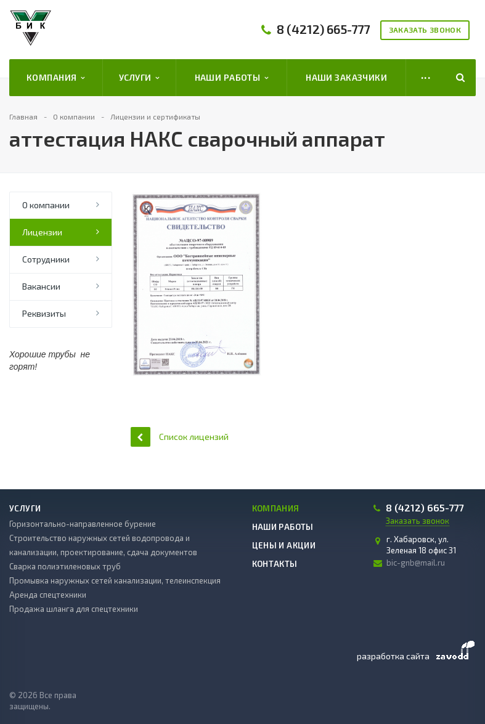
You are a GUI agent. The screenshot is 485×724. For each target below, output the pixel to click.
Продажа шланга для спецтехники (73, 609)
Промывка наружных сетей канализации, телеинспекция (115, 580)
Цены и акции (284, 545)
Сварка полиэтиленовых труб (65, 566)
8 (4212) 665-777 (323, 29)
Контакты (275, 564)
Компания (55, 77)
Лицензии (42, 232)
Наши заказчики (346, 77)
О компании (46, 205)
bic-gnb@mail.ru (415, 562)
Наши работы (232, 77)
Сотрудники (46, 259)
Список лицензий (180, 436)
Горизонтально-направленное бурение (82, 524)
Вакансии (41, 286)
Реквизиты (44, 313)
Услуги (139, 77)
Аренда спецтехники (47, 595)
